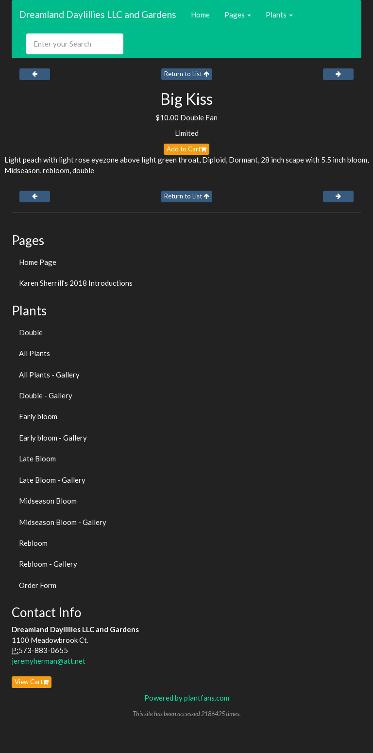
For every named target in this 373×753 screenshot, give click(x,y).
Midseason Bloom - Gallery (62, 522)
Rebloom (33, 543)
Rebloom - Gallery (48, 563)
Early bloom (38, 416)
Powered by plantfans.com (186, 697)
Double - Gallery (45, 395)
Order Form (37, 585)
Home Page (37, 262)
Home (200, 14)
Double (31, 332)
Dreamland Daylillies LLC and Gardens (97, 14)
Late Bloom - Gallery (52, 479)
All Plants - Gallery (49, 374)
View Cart (32, 682)
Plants (279, 14)
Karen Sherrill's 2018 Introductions (76, 282)
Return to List (186, 74)
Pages (237, 14)
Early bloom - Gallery (53, 437)
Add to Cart (186, 149)
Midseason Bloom (48, 500)
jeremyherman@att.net (48, 660)
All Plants (34, 353)
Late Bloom (37, 458)
